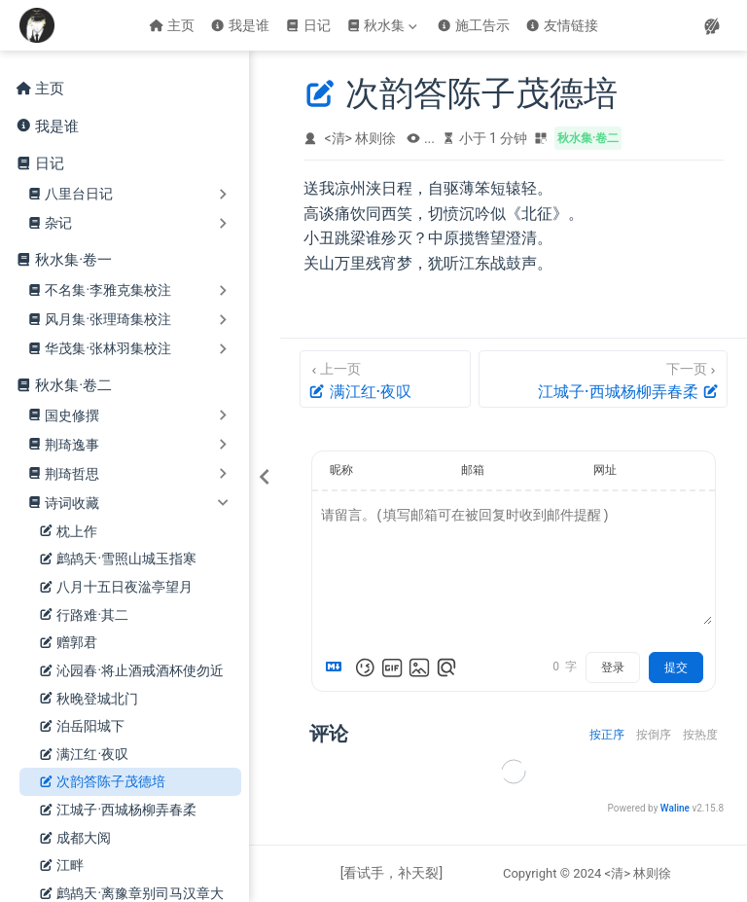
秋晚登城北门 (88, 699)
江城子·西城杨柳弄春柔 (117, 810)
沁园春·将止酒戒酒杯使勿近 (131, 671)
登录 (612, 667)
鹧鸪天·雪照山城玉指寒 (117, 559)
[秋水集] (384, 25)
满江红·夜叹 (83, 754)
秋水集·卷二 (73, 385)
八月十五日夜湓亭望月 (116, 587)
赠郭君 (68, 642)
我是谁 (239, 25)
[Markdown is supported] (337, 667)
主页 (172, 25)
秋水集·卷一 (73, 260)
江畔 (61, 865)
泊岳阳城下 (81, 726)
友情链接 (561, 25)
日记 (308, 25)
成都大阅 (75, 838)
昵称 (341, 470)
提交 (676, 667)
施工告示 (473, 25)
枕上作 (68, 532)
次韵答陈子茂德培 (102, 782)
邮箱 (472, 470)
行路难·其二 (83, 615)
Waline (675, 808)
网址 (605, 470)
